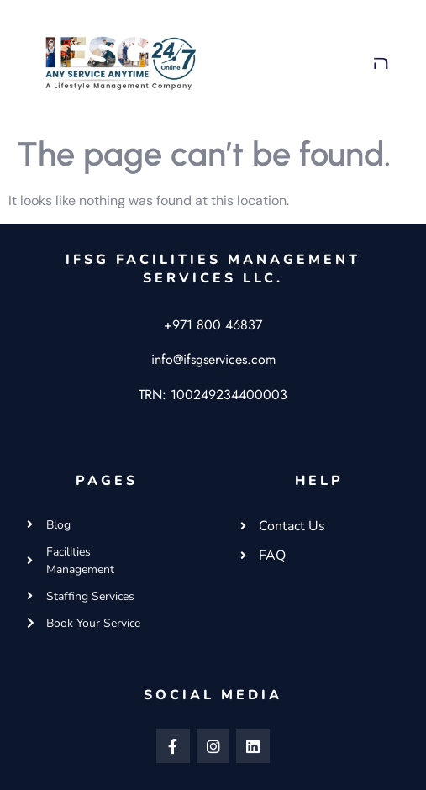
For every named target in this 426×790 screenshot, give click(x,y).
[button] (382, 62)
